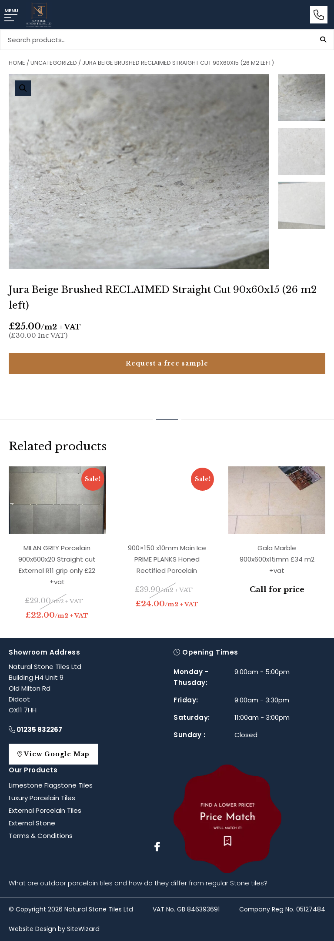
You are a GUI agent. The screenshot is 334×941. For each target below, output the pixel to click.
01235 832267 (35, 729)
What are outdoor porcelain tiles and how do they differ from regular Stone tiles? (138, 883)
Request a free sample (167, 363)
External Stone (32, 823)
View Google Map (58, 754)
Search (323, 39)
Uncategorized (53, 63)
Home (17, 63)
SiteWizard (83, 928)
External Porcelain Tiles (45, 810)
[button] (23, 88)
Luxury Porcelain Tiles (42, 797)
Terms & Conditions (41, 835)
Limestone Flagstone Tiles (51, 785)
